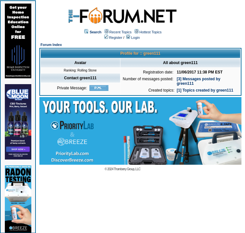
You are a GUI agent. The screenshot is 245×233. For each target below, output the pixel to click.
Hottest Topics (150, 32)
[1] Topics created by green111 (205, 90)
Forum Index (51, 45)
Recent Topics (120, 32)
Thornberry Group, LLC (127, 169)
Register (113, 37)
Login (133, 37)
